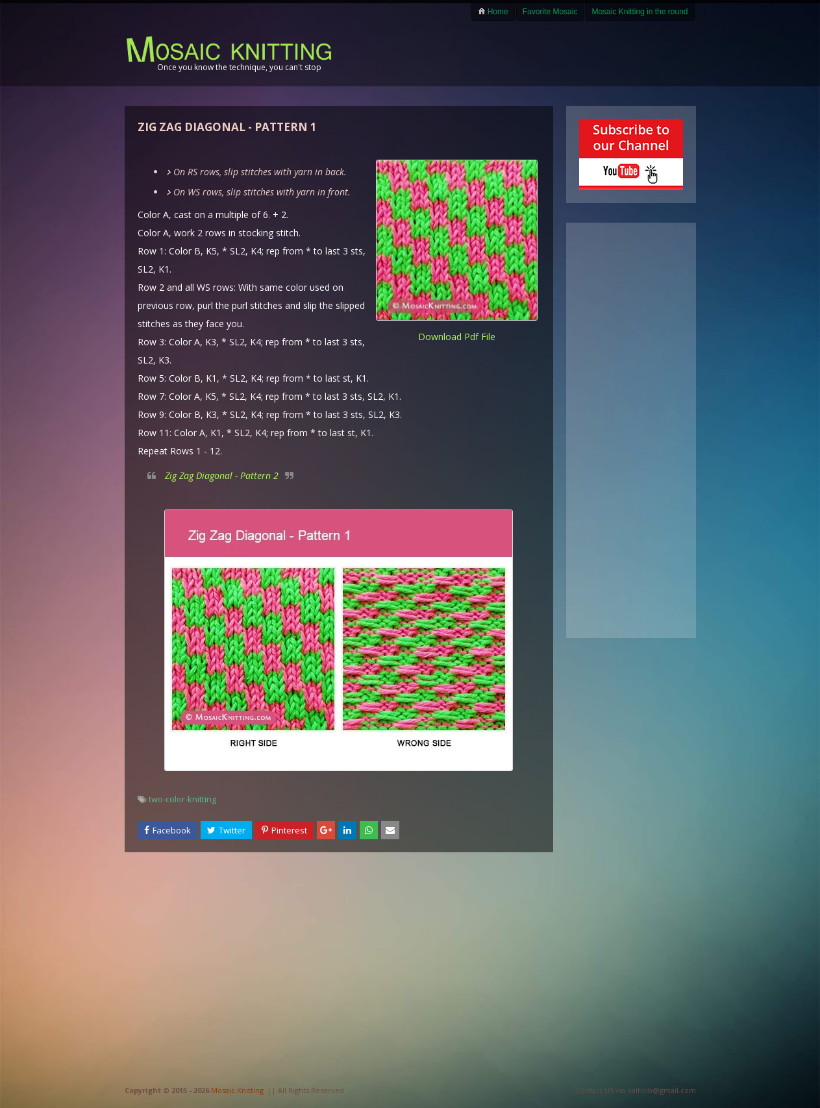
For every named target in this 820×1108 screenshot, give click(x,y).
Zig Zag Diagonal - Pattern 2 (222, 475)
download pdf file (456, 336)
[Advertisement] (544, 53)
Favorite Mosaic (550, 11)
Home (493, 11)
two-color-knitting (182, 799)
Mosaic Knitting (237, 1090)
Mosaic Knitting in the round (639, 11)
